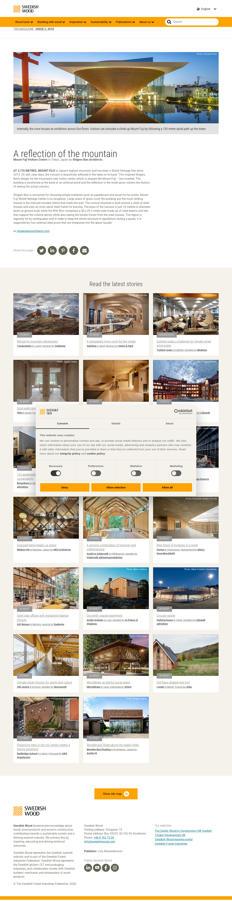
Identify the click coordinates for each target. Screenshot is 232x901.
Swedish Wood (25, 8)
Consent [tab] (62, 423)
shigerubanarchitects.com (33, 231)
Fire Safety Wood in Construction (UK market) (183, 832)
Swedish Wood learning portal (174, 840)
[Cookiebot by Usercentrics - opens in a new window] (176, 411)
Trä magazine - (33, 29)
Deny (64, 487)
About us (145, 22)
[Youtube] (97, 869)
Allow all (167, 487)
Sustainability (100, 22)
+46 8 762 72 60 (104, 839)
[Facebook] (105, 869)
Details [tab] (116, 423)
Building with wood (49, 22)
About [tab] (169, 423)
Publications (124, 22)
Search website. (169, 21)
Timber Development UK (170, 836)
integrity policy (70, 453)
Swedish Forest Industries (171, 845)
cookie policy (96, 453)
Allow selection (116, 487)
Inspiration (76, 22)
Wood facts (22, 22)
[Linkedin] (88, 869)
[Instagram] (115, 869)
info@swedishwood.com (99, 842)
